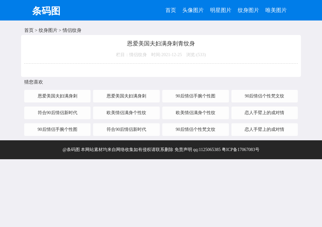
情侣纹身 (72, 30)
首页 (170, 10)
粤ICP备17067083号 (240, 149)
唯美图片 (276, 10)
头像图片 (193, 10)
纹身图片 (248, 10)
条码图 (46, 11)
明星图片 (220, 10)
